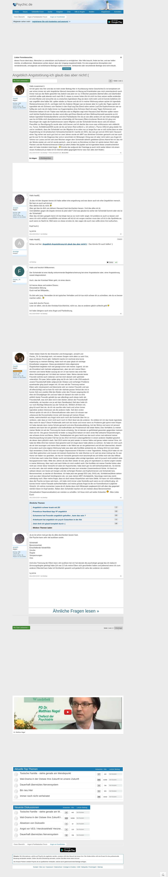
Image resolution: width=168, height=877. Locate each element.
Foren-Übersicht (19, 844)
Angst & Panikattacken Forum (37, 844)
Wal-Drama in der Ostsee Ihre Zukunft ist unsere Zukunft (49, 779)
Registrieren (105, 12)
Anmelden (117, 12)
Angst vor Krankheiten (57, 844)
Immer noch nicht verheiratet (35, 796)
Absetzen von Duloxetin (32, 823)
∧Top (163, 874)
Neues (25, 12)
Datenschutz (58, 867)
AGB (78, 867)
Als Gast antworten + (21, 81)
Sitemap (100, 867)
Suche (50, 12)
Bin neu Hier (26, 790)
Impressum (49, 867)
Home (17, 12)
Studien (91, 12)
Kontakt (35, 867)
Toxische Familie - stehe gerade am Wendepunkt (45, 773)
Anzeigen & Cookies (69, 867)
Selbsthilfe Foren (38, 12)
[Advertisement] (76, 593)
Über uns (42, 867)
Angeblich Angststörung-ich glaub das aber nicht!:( (51, 75)
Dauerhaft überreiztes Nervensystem (39, 784)
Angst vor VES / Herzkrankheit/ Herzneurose (43, 828)
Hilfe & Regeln (79, 12)
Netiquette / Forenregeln (88, 867)
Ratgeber (59, 12)
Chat (68, 12)
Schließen (66, 69)
